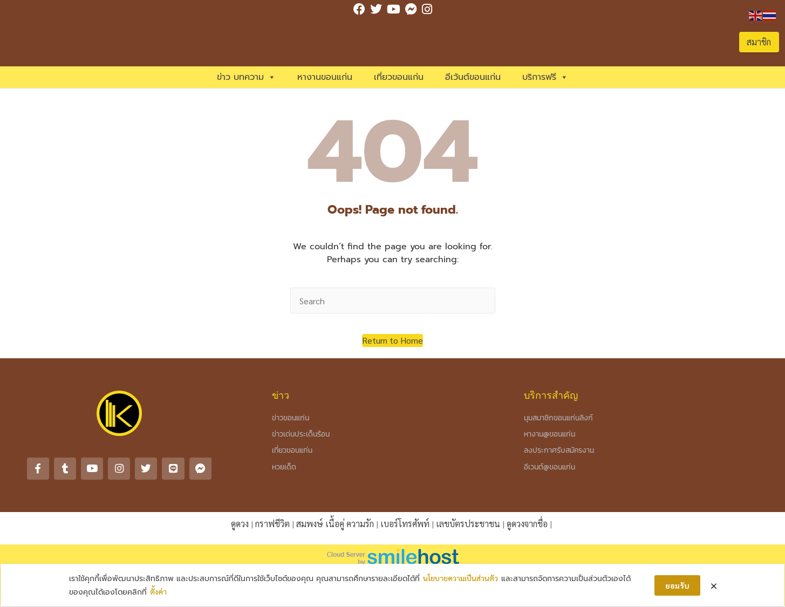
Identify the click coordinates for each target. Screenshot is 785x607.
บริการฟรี (545, 77)
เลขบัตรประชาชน (468, 523)
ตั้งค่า (158, 592)
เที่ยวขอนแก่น (399, 77)
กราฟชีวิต (272, 523)
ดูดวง (240, 523)
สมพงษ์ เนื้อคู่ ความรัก (335, 523)
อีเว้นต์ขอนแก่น (473, 77)
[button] (392, 340)
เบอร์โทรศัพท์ (404, 523)
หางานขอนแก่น (324, 77)
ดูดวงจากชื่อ (527, 523)
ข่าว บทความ (246, 77)
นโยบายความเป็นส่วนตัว (460, 578)
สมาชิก (759, 41)
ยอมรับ (677, 585)
